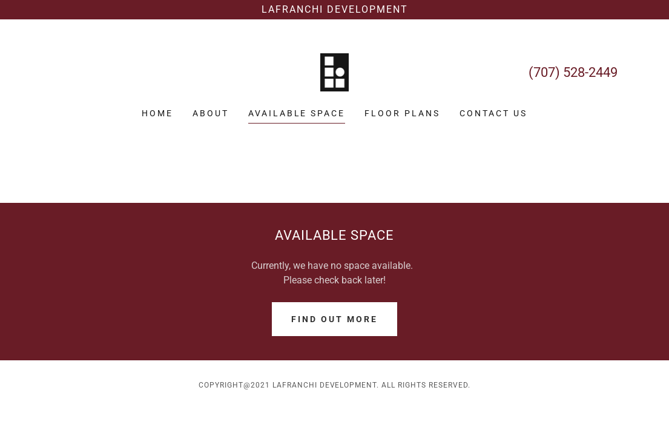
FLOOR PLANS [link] (402, 113)
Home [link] (157, 113)
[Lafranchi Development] (334, 9)
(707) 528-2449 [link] (573, 72)
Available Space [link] (297, 113)
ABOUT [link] (211, 113)
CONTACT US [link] (493, 113)
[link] (334, 72)
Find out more (334, 319)
